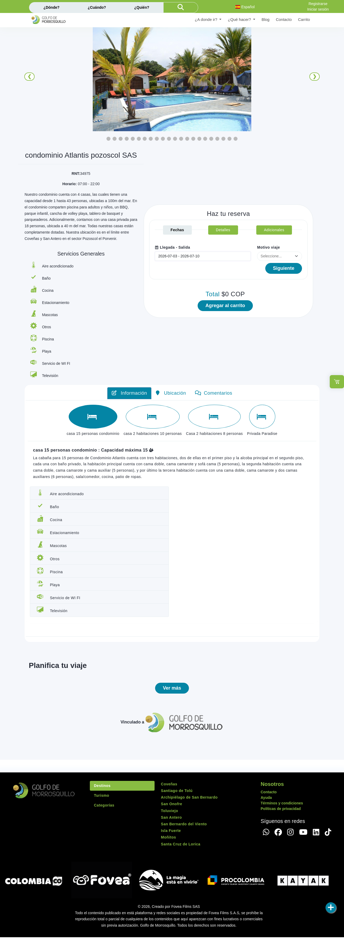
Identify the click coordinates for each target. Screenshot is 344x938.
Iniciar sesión (318, 9)
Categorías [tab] (104, 806)
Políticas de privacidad (281, 809)
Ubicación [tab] (171, 393)
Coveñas (169, 785)
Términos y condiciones (282, 804)
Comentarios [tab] (213, 393)
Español (245, 7)
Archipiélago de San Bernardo (189, 798)
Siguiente (283, 267)
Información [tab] (129, 393)
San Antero (171, 818)
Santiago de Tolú (177, 791)
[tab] (93, 417)
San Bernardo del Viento (184, 825)
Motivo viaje (268, 246)
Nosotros (272, 785)
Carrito (304, 19)
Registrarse (318, 4)
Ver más (172, 688)
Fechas (177, 229)
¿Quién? (141, 7)
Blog (265, 19)
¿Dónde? (51, 7)
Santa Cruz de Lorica (180, 845)
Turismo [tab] (101, 796)
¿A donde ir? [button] (206, 19)
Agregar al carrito (225, 305)
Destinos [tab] (102, 786)
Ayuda (266, 798)
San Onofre (171, 805)
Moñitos (168, 838)
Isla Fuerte (171, 832)
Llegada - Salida (172, 246)
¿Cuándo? (97, 7)
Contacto (284, 19)
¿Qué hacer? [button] (240, 19)
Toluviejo (169, 811)
